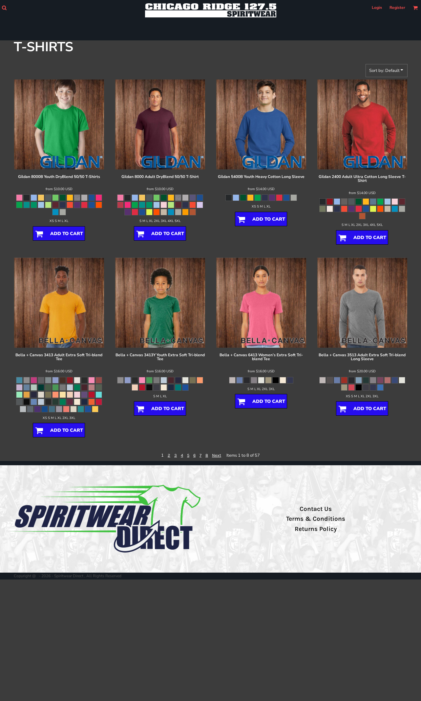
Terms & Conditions (315, 518)
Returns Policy (316, 529)
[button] (4, 7)
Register (397, 7)
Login (377, 7)
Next (216, 455)
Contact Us (316, 509)
